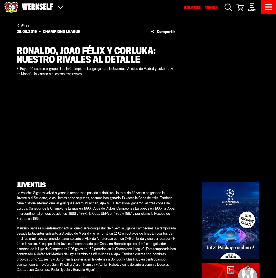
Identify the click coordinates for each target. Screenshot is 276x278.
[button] (163, 31)
